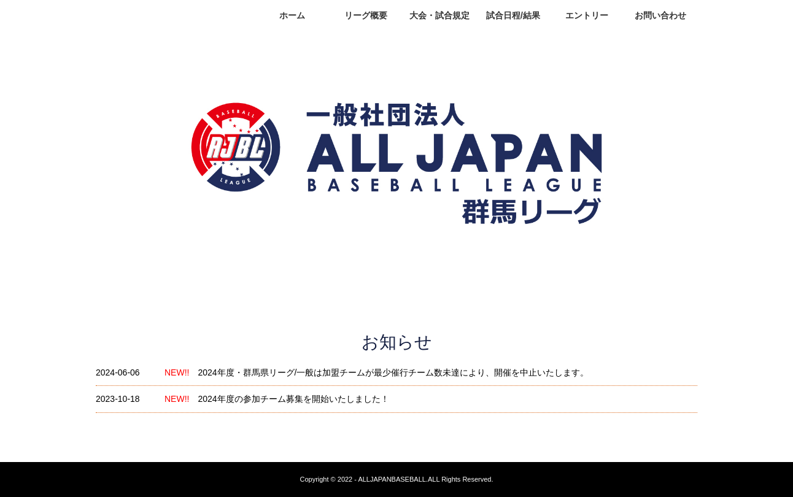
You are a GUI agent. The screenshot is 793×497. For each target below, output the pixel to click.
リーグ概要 (365, 15)
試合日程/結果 (513, 15)
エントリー (586, 15)
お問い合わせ (660, 15)
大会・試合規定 (439, 15)
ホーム (292, 15)
